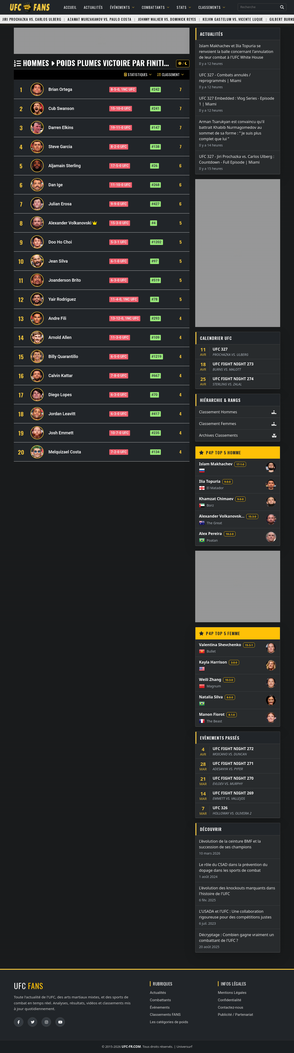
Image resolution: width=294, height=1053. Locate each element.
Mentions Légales (232, 993)
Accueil (70, 7)
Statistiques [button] (138, 74)
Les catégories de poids (169, 1022)
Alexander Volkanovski (69, 223)
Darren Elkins (60, 127)
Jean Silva (58, 261)
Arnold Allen (60, 337)
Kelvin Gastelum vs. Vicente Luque (233, 19)
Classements (211, 7)
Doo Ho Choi (60, 242)
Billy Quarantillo (63, 356)
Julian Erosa (60, 204)
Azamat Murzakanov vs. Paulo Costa (99, 19)
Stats (184, 7)
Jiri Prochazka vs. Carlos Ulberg (31, 19)
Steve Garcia (60, 146)
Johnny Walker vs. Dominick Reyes (167, 19)
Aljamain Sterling (64, 165)
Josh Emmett (61, 433)
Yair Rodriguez (62, 299)
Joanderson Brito (64, 280)
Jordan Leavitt (61, 413)
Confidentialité (229, 1000)
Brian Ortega (60, 89)
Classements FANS (165, 1014)
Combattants (155, 7)
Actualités (93, 7)
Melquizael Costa (64, 452)
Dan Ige (55, 184)
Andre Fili (57, 318)
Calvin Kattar (60, 375)
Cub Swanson (61, 108)
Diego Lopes (60, 394)
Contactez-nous (230, 1007)
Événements (122, 7)
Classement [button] (170, 74)
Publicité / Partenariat (235, 1014)
